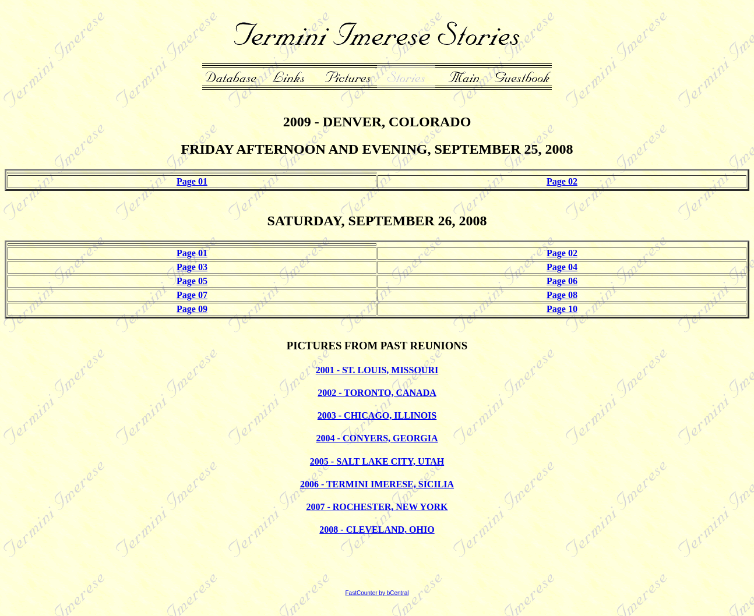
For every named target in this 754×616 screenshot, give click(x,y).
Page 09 (192, 309)
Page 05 (192, 281)
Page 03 (192, 267)
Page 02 (562, 181)
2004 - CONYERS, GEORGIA (377, 438)
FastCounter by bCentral (377, 593)
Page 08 (562, 295)
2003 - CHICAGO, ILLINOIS (377, 415)
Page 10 (562, 309)
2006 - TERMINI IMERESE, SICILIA (377, 484)
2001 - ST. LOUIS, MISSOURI (377, 370)
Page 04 (562, 267)
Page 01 (192, 181)
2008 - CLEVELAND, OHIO (376, 529)
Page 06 (562, 281)
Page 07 (192, 295)
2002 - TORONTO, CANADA (377, 393)
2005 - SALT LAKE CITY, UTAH (377, 461)
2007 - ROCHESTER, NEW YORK (377, 507)
